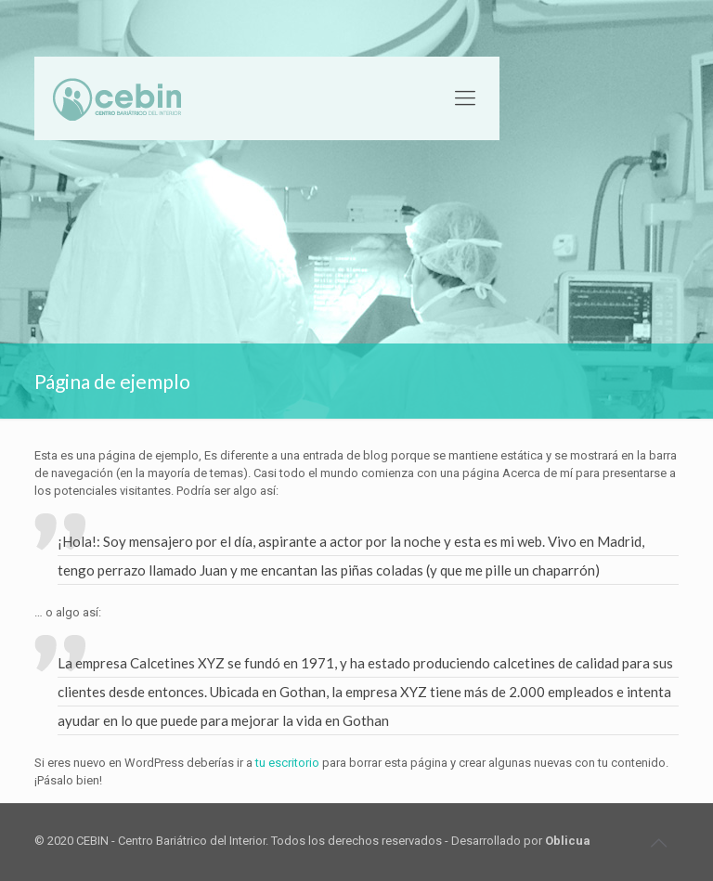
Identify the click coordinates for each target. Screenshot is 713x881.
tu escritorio (287, 763)
